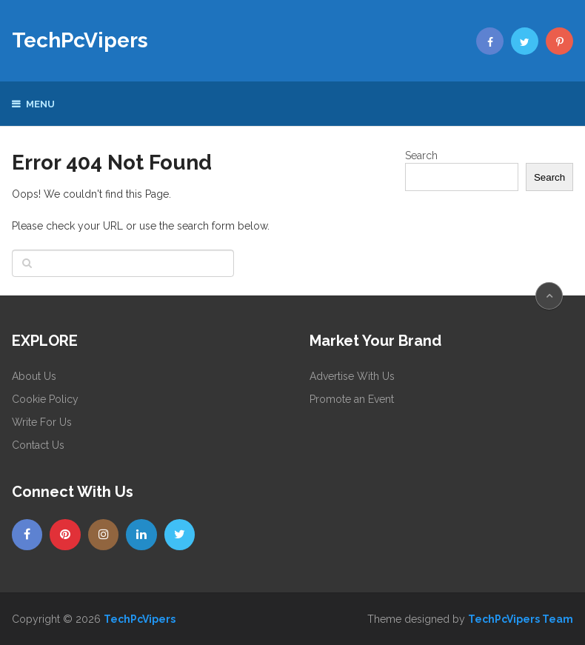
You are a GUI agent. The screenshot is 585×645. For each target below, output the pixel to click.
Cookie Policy (45, 399)
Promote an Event (352, 399)
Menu (40, 104)
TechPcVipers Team (520, 619)
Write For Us (42, 422)
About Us (34, 376)
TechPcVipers (80, 40)
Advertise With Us (352, 376)
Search (421, 155)
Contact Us (38, 445)
